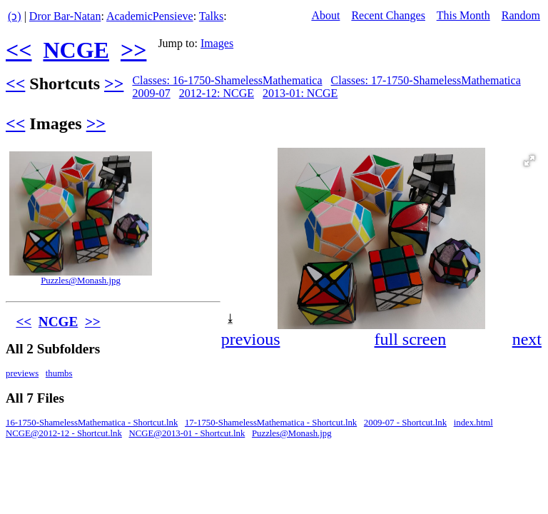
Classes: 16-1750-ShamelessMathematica (227, 80)
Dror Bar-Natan (65, 16)
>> (133, 50)
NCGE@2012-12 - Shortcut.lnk (64, 433)
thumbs (59, 373)
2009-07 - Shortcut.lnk (405, 423)
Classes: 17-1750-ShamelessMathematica (426, 80)
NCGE (75, 50)
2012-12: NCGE (216, 93)
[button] (529, 160)
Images (217, 43)
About (325, 15)
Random (521, 15)
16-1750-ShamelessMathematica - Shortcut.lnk (92, 423)
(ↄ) (14, 16)
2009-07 (151, 93)
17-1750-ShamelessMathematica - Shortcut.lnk (271, 423)
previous (250, 339)
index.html (473, 423)
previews (22, 373)
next (527, 339)
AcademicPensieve (149, 16)
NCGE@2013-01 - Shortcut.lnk (186, 433)
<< (18, 50)
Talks (211, 16)
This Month (463, 15)
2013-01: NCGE (300, 93)
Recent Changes (388, 15)
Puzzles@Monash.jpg (81, 281)
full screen (411, 339)
